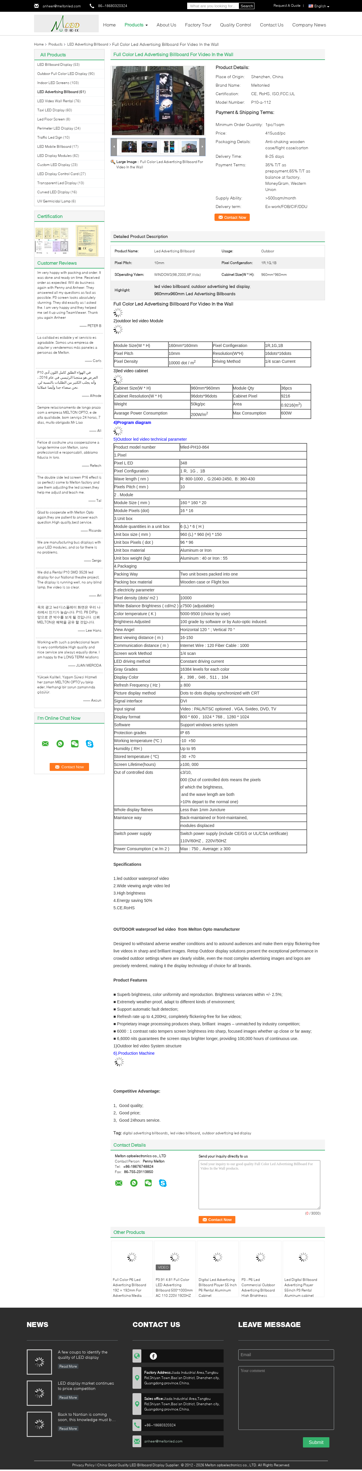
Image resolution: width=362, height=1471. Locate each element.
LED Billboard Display (54, 64)
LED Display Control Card (57, 174)
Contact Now (235, 217)
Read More (68, 1366)
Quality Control (235, 24)
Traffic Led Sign (49, 137)
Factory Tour (198, 24)
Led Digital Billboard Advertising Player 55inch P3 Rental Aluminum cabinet (300, 1287)
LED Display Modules (54, 155)
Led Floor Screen (51, 119)
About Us (166, 24)
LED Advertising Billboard (87, 44)
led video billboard (185, 1133)
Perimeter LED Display (55, 128)
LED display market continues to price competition (86, 1386)
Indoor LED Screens (53, 82)
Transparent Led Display (57, 183)
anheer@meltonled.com (62, 6)
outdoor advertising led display (226, 1133)
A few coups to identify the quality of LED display (83, 1354)
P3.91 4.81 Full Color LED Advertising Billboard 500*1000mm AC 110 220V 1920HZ (174, 1287)
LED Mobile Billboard (54, 146)
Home (109, 24)
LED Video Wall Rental (55, 101)
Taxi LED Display (51, 110)
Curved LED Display (53, 192)
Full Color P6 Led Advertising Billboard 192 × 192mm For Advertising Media (129, 1287)
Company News (309, 24)
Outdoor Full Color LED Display (62, 73)
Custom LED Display (53, 164)
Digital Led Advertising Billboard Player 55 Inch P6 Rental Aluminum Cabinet (218, 1287)
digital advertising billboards (145, 1133)
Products (134, 24)
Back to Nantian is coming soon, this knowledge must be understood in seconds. (86, 1417)
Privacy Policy (83, 1465)
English (321, 6)
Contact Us (272, 24)
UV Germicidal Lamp (54, 201)
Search (247, 6)
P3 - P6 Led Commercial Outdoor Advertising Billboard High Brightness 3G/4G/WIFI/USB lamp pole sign (259, 1292)
